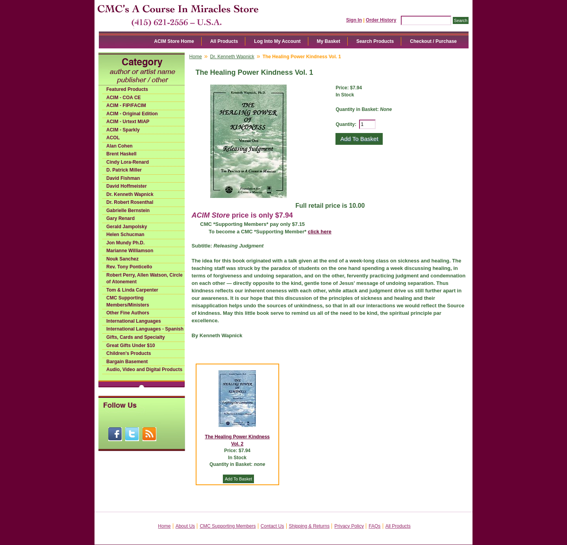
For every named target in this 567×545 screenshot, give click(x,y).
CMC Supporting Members (228, 526)
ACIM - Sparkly (123, 130)
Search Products (375, 41)
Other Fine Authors (127, 313)
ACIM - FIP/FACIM (126, 105)
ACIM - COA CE (123, 97)
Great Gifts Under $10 (130, 345)
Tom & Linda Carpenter (132, 290)
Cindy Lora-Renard (127, 162)
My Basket (328, 41)
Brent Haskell (121, 154)
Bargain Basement (127, 361)
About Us (185, 526)
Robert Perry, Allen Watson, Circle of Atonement (144, 278)
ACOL (113, 137)
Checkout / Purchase (433, 41)
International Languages (133, 321)
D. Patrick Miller (124, 170)
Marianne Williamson (129, 250)
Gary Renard (120, 218)
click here (320, 232)
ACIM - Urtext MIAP (127, 121)
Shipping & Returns (309, 526)
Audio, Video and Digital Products (144, 369)
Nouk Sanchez (122, 259)
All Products (224, 41)
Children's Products (128, 353)
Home (195, 56)
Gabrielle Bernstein (128, 210)
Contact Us (272, 526)
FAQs (374, 526)
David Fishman (123, 178)
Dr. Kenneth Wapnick (130, 194)
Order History (381, 20)
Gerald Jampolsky (126, 226)
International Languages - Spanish (144, 329)
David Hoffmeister (126, 186)
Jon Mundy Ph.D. (125, 243)
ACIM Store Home (174, 41)
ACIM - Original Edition (132, 113)
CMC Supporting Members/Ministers (127, 301)
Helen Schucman (125, 234)
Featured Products (127, 89)
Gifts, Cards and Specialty (135, 337)
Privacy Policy (349, 526)
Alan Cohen (119, 146)
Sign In (354, 20)
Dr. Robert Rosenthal (129, 202)
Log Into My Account (277, 41)
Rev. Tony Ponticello (129, 267)
